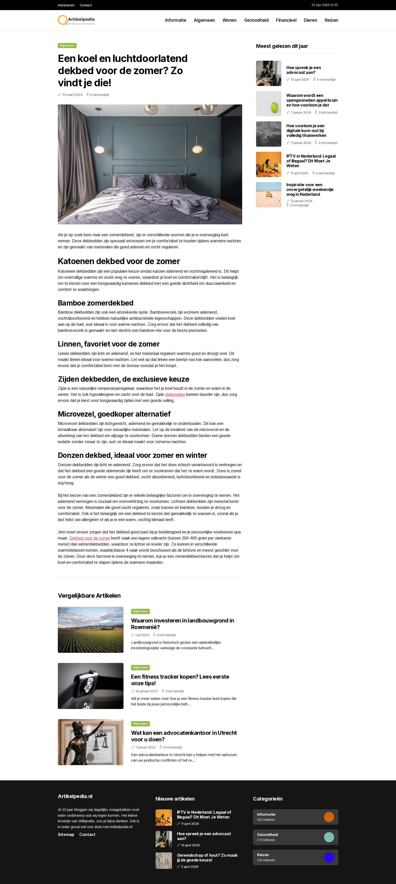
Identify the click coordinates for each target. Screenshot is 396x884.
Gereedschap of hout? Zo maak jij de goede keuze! (207, 858)
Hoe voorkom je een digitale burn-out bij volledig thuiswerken (306, 130)
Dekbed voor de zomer (89, 538)
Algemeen (204, 20)
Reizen (331, 20)
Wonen (229, 20)
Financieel (286, 20)
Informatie (175, 20)
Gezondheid (256, 20)
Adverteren (66, 5)
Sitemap (66, 834)
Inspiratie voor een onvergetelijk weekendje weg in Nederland (310, 189)
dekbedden (175, 394)
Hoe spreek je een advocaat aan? (303, 70)
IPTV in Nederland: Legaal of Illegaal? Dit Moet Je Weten (311, 161)
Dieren (310, 20)
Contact (86, 5)
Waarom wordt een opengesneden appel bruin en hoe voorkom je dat (311, 100)
